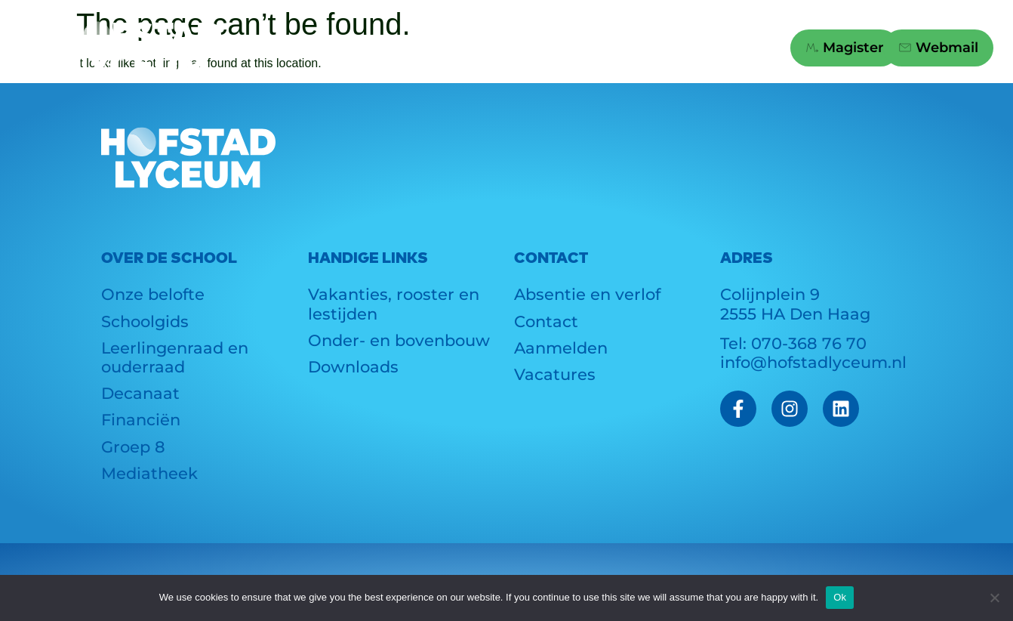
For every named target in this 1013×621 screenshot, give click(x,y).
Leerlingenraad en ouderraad (174, 357)
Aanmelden (561, 347)
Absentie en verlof (587, 294)
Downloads (353, 366)
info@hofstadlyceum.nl (813, 362)
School (296, 48)
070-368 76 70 (809, 343)
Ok (839, 597)
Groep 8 (514, 48)
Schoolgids (145, 321)
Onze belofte (153, 294)
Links (617, 48)
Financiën (140, 419)
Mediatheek (149, 473)
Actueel (402, 48)
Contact (718, 48)
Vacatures (555, 374)
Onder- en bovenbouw (399, 340)
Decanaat (140, 393)
